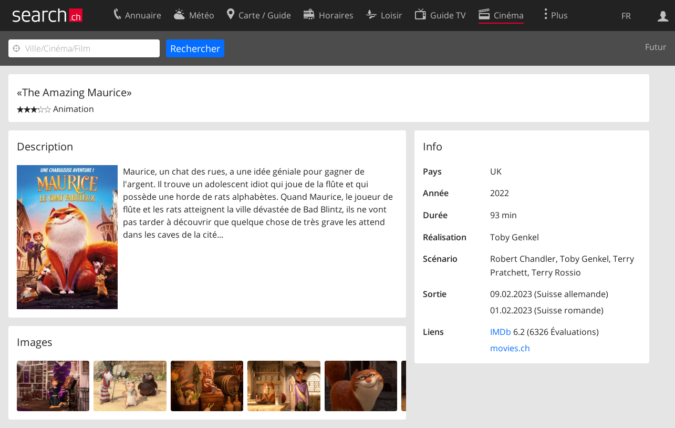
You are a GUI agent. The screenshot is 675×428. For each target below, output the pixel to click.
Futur (656, 47)
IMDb (500, 332)
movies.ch (510, 348)
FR (626, 16)
